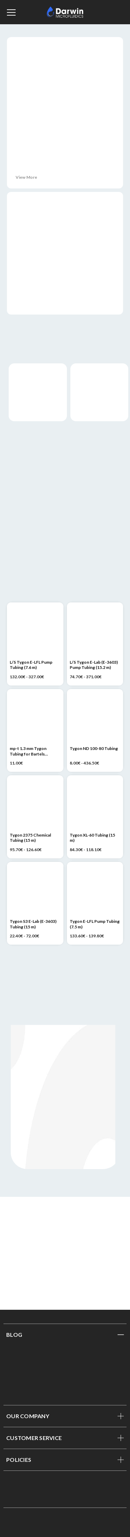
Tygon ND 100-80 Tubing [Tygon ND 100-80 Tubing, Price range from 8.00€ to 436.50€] (94, 748)
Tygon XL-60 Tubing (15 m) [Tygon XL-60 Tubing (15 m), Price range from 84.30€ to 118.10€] (92, 837)
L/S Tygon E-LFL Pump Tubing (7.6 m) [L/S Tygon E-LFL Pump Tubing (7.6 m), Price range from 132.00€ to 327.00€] (31, 665)
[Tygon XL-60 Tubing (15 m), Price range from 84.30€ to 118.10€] (95, 803)
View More (26, 177)
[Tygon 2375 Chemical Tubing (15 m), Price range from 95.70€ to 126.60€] (35, 803)
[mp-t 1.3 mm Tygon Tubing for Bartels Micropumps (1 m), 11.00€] (35, 717)
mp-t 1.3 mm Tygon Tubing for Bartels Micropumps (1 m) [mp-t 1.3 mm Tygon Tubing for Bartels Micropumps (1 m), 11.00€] (28, 751)
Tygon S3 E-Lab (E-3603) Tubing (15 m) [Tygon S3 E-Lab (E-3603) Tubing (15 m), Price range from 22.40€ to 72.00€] (33, 924)
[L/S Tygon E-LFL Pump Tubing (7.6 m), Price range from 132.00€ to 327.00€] (35, 630)
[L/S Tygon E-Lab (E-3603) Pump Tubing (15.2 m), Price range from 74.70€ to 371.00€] (95, 630)
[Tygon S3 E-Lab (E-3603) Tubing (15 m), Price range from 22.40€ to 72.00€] (35, 890)
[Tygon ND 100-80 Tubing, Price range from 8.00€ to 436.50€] (95, 717)
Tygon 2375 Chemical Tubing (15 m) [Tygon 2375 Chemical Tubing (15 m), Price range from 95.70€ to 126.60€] (30, 837)
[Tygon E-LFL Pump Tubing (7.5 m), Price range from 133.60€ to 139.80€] (95, 890)
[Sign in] (112, 12)
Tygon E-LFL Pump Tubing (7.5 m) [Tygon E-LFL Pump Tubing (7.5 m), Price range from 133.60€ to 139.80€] (95, 924)
